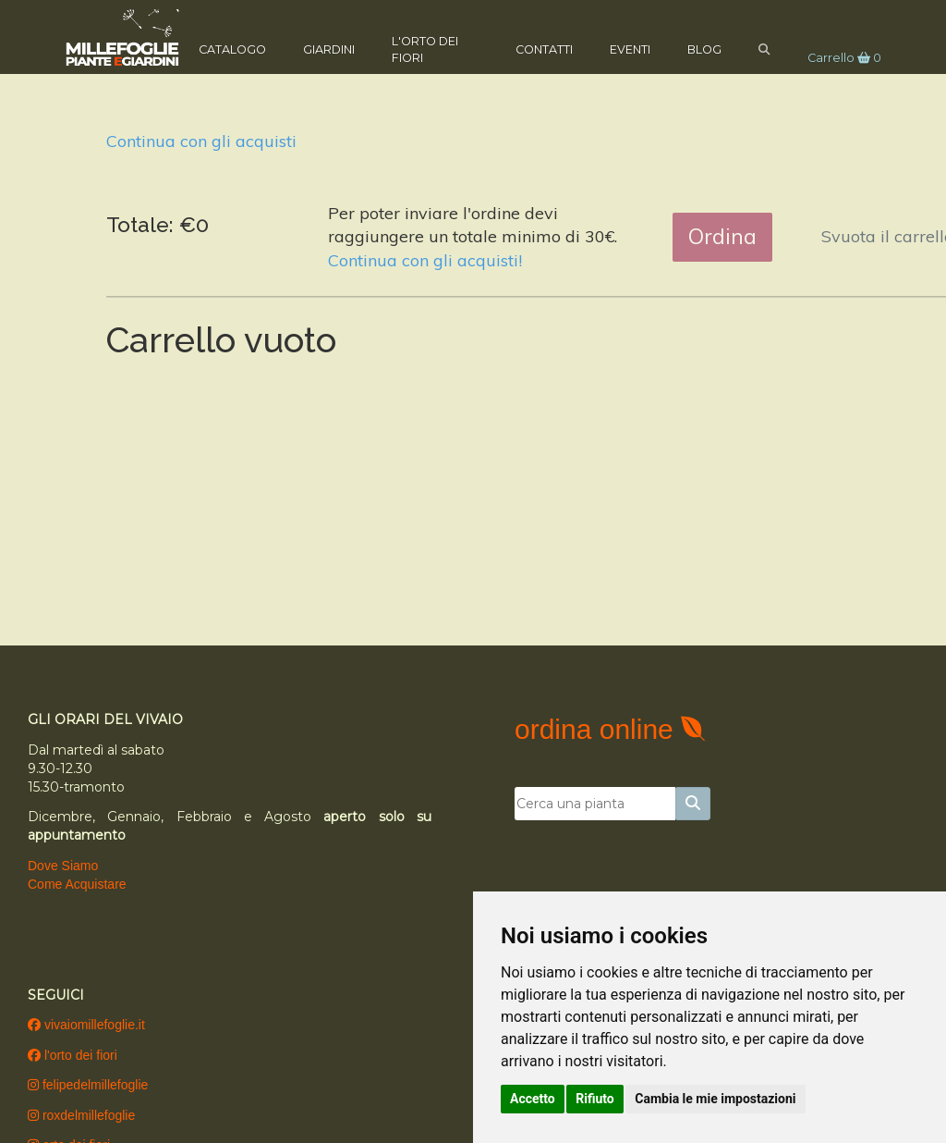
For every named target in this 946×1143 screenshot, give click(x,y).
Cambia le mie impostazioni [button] (715, 1098)
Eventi (620, 48)
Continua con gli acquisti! (425, 260)
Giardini (338, 48)
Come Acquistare (77, 884)
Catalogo (241, 48)
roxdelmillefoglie (81, 1115)
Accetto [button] (532, 1098)
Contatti (535, 48)
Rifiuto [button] (595, 1098)
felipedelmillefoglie (88, 1084)
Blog (695, 48)
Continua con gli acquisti (201, 141)
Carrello (835, 56)
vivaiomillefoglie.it (86, 1024)
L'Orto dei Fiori (434, 47)
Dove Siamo (63, 865)
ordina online (598, 729)
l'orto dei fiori (72, 1055)
